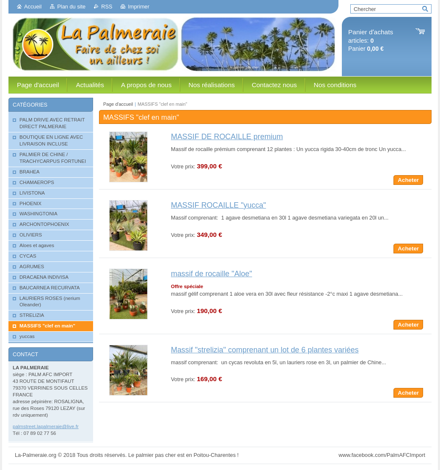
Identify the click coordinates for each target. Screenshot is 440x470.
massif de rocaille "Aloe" (211, 273)
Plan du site (71, 6)
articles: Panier (370, 40)
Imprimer (138, 6)
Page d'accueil (118, 104)
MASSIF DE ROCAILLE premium (227, 136)
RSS (106, 6)
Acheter (408, 180)
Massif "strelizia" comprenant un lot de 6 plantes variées (265, 350)
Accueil (32, 6)
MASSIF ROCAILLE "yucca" (218, 205)
